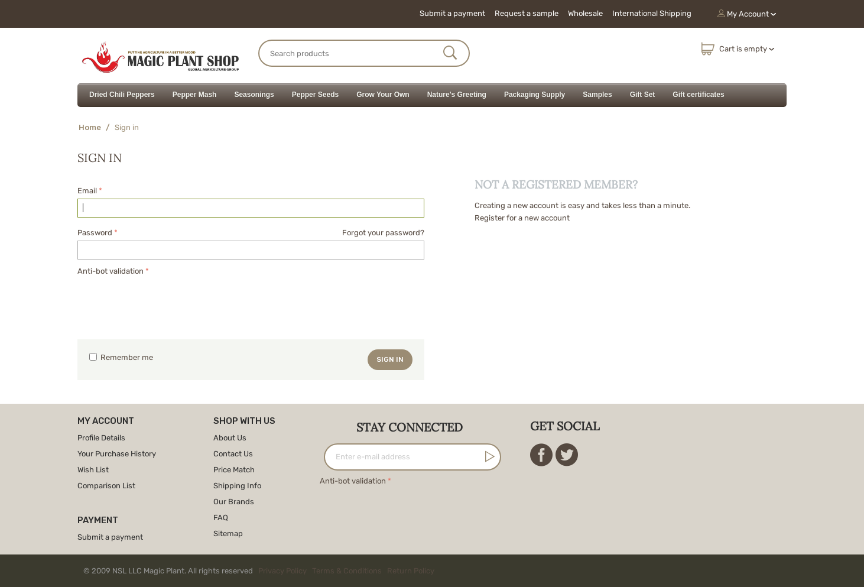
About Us (229, 437)
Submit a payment (452, 13)
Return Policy (410, 570)
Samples (597, 94)
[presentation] (167, 301)
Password (94, 232)
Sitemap (228, 533)
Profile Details (101, 437)
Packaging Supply (534, 94)
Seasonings (254, 94)
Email (87, 190)
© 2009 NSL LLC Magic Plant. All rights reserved (261, 570)
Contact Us (233, 453)
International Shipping (651, 13)
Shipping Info (237, 485)
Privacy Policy (282, 570)
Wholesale (585, 13)
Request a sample (526, 13)
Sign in (390, 359)
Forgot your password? (383, 232)
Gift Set (642, 94)
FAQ (220, 517)
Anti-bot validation (110, 271)
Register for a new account (522, 217)
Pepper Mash (195, 94)
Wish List (93, 469)
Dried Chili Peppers (122, 94)
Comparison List (106, 485)
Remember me (121, 357)
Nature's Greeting (456, 94)
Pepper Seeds (315, 94)
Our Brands (233, 501)
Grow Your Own (383, 94)
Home (90, 127)
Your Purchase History (116, 453)
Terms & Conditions (347, 570)
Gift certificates (698, 94)
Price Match (234, 469)
